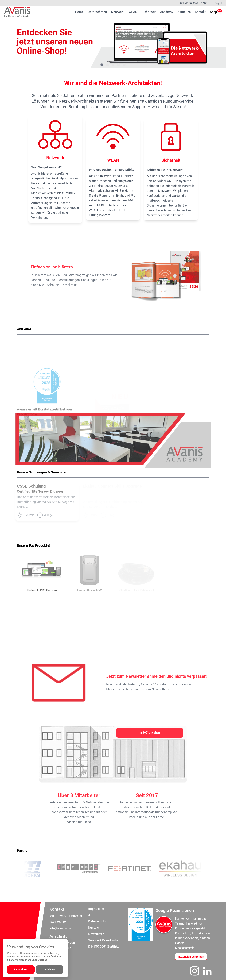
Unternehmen (97, 12)
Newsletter (96, 934)
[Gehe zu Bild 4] (118, 64)
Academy (166, 12)
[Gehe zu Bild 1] (101, 64)
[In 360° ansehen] (149, 733)
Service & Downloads (193, 3)
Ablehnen (49, 969)
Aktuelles (184, 12)
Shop (213, 11)
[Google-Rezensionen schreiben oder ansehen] (191, 956)
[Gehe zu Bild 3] (113, 64)
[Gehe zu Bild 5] (124, 64)
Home (79, 12)
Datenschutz (97, 921)
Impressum (96, 909)
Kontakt (200, 12)
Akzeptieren (21, 969)
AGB (91, 915)
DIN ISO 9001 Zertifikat (104, 946)
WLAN (132, 12)
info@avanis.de (60, 928)
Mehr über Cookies (36, 960)
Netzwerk (117, 12)
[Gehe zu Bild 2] (107, 64)
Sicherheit (149, 12)
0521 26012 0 (58, 922)
